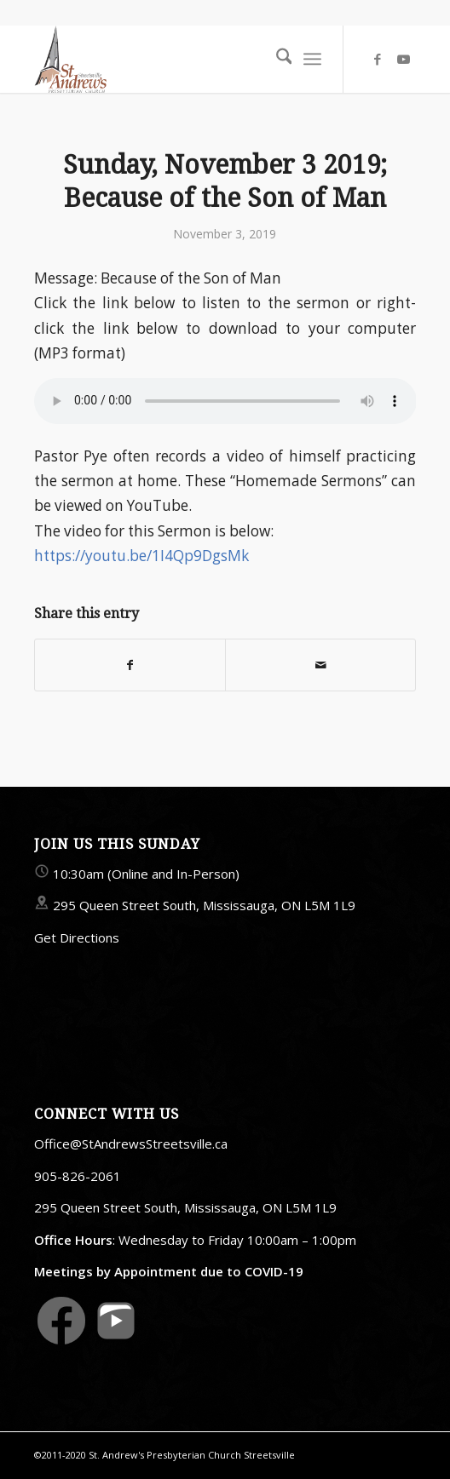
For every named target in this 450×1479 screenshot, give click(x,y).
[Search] (275, 59)
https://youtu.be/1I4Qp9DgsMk (141, 555)
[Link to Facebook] (377, 59)
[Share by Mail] (320, 665)
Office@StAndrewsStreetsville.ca (131, 1143)
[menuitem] (275, 59)
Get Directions (76, 937)
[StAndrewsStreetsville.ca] (187, 59)
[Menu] (312, 58)
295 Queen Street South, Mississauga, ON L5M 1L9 (204, 905)
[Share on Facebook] (130, 665)
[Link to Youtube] (403, 59)
